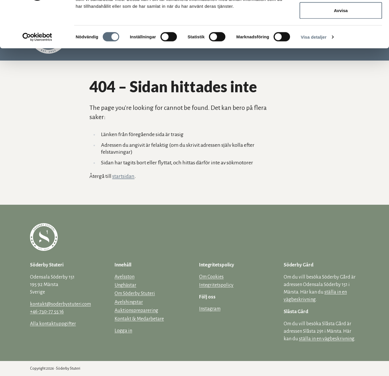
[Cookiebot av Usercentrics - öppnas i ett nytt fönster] (37, 79)
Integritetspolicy (216, 285)
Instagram (209, 308)
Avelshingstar (129, 302)
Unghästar (125, 285)
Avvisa (341, 52)
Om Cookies (211, 276)
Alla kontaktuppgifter (53, 323)
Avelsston (124, 276)
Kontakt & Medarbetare (139, 319)
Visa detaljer (313, 79)
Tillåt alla (341, 15)
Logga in (123, 330)
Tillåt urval (341, 34)
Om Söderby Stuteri (135, 293)
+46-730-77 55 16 (47, 311)
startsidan (123, 176)
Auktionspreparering (136, 310)
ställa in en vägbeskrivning (326, 338)
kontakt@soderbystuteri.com (60, 304)
